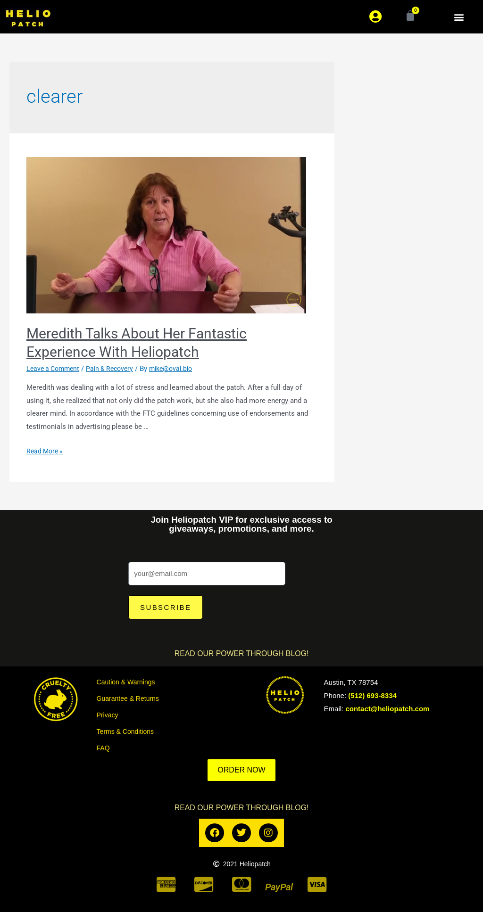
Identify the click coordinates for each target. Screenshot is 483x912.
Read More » (46, 451)
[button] (458, 17)
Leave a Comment (54, 368)
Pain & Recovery (115, 368)
